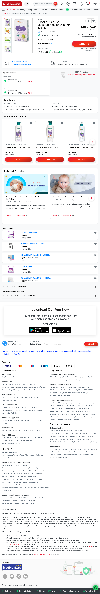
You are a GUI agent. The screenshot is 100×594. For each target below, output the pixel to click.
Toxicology (53, 414)
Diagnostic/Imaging (28, 503)
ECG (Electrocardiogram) (67, 393)
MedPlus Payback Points (81, 10)
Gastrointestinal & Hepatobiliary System (14, 465)
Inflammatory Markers (64, 420)
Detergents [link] (17, 438)
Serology (79, 377)
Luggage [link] (4, 440)
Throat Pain (86, 452)
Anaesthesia (6, 498)
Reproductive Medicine (67, 439)
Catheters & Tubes (33, 498)
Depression (73, 449)
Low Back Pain (64, 452)
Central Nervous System (9, 471)
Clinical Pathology (55, 377)
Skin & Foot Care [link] (7, 410)
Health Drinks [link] (6, 397)
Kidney (90, 403)
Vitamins (65, 406)
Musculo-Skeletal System (27, 471)
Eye (25, 479)
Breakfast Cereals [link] (18, 397)
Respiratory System (35, 468)
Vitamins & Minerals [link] (22, 420)
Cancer (60, 408)
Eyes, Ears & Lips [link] (7, 390)
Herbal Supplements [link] (37, 420)
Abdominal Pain (88, 455)
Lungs (78, 403)
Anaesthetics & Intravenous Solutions (26, 482)
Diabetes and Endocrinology (87, 433)
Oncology (38, 473)
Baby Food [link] (5, 377)
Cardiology (53, 436)
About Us (6, 351)
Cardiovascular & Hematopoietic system (15, 468)
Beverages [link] (28, 440)
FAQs (13, 351)
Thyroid (58, 406)
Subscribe (91, 344)
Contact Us (16, 354)
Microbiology (87, 377)
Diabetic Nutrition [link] (24, 430)
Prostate (74, 408)
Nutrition (19, 479)
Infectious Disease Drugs (25, 473)
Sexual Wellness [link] (22, 387)
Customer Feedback (68, 351)
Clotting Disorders (63, 414)
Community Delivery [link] (25, 591)
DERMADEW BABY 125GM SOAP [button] (32, 244)
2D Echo (61, 390)
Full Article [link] (22, 215)
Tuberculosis (54, 411)
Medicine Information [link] (9, 452)
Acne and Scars (76, 455)
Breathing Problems (63, 455)
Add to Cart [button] (84, 44)
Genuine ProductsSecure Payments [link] (81, 75)
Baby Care (13, 377)
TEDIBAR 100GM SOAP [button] (29, 232)
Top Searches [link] (40, 455)
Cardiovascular (16, 498)
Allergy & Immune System (10, 485)
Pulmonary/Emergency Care (11, 503)
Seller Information (45, 43)
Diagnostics (33, 10)
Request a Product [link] (19, 455)
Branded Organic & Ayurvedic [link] (11, 443)
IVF (72, 442)
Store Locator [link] (30, 455)
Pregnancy (82, 408)
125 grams (55, 52)
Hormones (39, 471)
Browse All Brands (53, 351)
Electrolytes (76, 420)
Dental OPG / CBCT (85, 390)
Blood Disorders (69, 417)
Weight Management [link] (9, 400)
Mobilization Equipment (9, 501)
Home (4, 13)
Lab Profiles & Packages (58, 403)
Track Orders (40, 351)
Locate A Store (25, 351)
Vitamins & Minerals (8, 479)
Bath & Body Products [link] (9, 387)
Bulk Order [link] (8, 591)
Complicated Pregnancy (82, 442)
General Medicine (56, 431)
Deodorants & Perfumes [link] (37, 387)
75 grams (42, 52)
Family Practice (68, 431)
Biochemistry (54, 380)
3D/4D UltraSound (71, 387)
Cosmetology (54, 439)
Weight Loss (82, 449)
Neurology (61, 436)
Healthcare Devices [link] (35, 410)
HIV (88, 408)
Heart (69, 403)
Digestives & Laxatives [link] (20, 410)
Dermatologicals (7, 482)
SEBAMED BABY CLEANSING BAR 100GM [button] (35, 255)
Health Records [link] (7, 455)
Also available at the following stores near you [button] (21, 63)
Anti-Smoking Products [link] (9, 413)
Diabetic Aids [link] (35, 430)
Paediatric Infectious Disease (59, 442)
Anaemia (72, 406)
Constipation (92, 449)
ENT (76, 436)
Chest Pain (53, 449)
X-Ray (62, 387)
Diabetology (73, 433)
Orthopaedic (22, 501)
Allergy (52, 406)
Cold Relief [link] (20, 407)
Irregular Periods (75, 452)
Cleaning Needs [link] (7, 438)
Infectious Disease (56, 417)
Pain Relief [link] (12, 407)
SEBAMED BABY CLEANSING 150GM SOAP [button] (36, 278)
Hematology (64, 380)
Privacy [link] (53, 591)
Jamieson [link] (5, 423)
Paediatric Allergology (83, 439)
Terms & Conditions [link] (91, 591)
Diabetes (85, 406)
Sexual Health (54, 457)
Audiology (94, 442)
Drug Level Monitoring (78, 414)
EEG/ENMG (53, 390)
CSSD (24, 498)
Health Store (9, 9)
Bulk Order (6, 354)
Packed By (56, 103)
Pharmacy (21, 10)
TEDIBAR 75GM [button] (26, 267)
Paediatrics (78, 431)
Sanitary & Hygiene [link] (15, 384)
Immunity (53, 408)
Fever (78, 406)
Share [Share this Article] (9, 215)
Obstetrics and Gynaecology (59, 433)
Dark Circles (54, 452)
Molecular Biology (74, 380)
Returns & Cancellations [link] (71, 591)
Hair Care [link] (33, 384)
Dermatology (70, 436)
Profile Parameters (69, 377)
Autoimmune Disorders (82, 417)
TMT (91, 387)
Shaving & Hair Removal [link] (22, 390)
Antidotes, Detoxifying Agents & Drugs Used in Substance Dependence (25, 488)
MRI (51, 387)
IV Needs (43, 498)
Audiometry (53, 393)
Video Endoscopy (81, 393)
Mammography (84, 387)
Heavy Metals (90, 414)
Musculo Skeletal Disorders (84, 411)
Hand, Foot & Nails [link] (37, 390)
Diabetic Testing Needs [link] (9, 430)
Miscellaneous (6, 490)
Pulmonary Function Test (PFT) (60, 395)
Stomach (53, 420)
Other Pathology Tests (67, 411)
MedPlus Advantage (60, 10)
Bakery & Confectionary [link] (16, 440)
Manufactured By (10, 103)
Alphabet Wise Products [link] (9, 458)
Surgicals (31, 501)
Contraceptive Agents (8, 473)
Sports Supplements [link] (8, 420)
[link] (12, 4)
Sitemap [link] (42, 591)
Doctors (44, 10)
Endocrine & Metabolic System (28, 476)
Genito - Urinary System (9, 476)
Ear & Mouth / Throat (34, 479)
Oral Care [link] (26, 384)
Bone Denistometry (71, 390)
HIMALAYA (41, 19)
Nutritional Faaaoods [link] (31, 397)
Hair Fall (52, 455)
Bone (90, 406)
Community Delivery (85, 351)
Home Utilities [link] (26, 438)
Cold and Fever (63, 449)
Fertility (84, 403)
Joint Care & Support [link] (31, 407)
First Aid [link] (4, 407)
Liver (73, 403)
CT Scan (56, 387)
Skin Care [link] (5, 384)
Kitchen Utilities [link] (38, 438)
